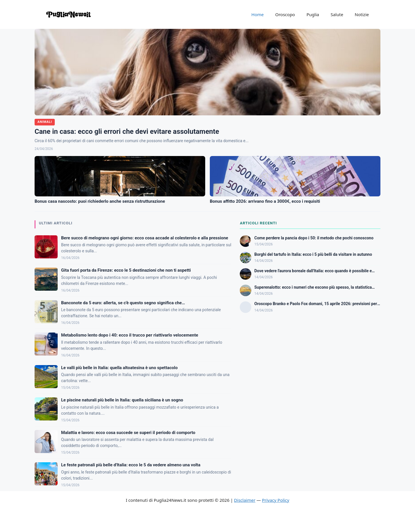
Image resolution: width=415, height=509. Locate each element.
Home (257, 14)
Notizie (362, 14)
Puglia (312, 14)
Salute (337, 14)
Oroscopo (285, 14)
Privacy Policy (275, 500)
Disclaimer (244, 500)
